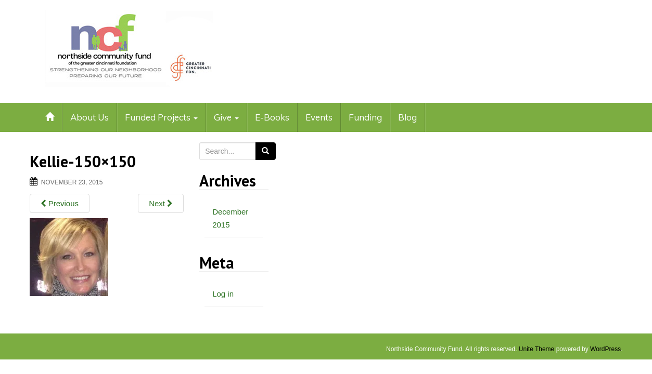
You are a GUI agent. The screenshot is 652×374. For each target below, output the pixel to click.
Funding (365, 117)
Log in (223, 293)
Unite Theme (536, 349)
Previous (60, 203)
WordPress (605, 349)
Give (226, 117)
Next (161, 203)
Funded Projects (161, 117)
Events (319, 117)
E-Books (272, 117)
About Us (89, 117)
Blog (407, 117)
